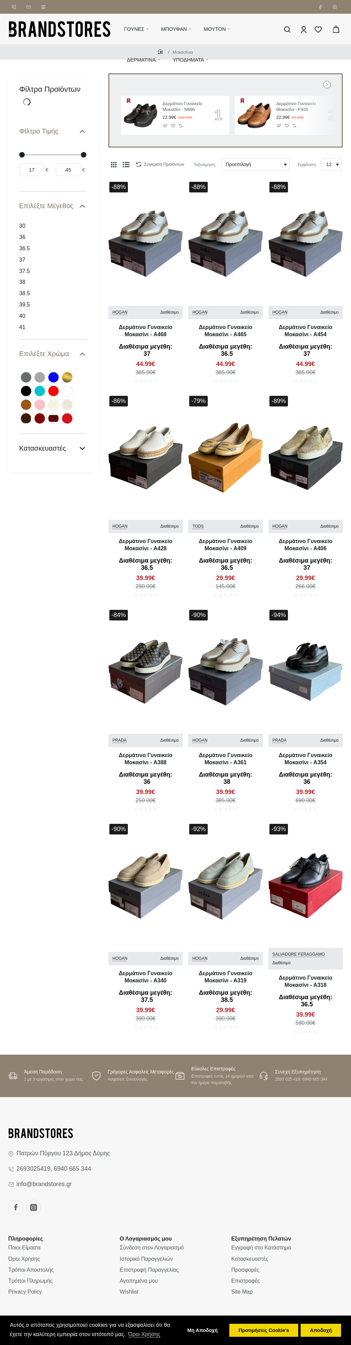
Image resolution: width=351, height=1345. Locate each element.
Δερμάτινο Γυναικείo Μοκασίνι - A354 (305, 758)
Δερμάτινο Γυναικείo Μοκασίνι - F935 (296, 106)
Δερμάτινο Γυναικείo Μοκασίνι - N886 (182, 106)
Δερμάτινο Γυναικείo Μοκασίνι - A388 (145, 758)
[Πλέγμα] (113, 164)
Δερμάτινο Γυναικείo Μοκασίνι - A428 (145, 544)
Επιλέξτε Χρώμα (44, 353)
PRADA (119, 740)
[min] (31, 169)
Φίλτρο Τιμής (38, 131)
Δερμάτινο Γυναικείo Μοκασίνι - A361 (225, 758)
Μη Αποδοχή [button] (202, 1330)
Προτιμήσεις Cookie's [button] (264, 1330)
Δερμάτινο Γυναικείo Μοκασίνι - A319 (225, 976)
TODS (198, 526)
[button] (165, 125)
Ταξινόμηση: (205, 164)
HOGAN (120, 312)
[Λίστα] (126, 164)
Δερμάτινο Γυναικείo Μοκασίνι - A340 (145, 976)
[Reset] (27, 102)
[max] (68, 169)
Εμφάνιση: (307, 164)
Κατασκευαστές (42, 448)
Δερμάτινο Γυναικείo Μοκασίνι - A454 (305, 330)
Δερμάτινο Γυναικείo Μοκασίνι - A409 (225, 544)
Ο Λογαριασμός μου (146, 1239)
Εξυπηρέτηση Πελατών (261, 1239)
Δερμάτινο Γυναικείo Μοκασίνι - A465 (225, 330)
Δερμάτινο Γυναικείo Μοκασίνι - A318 (305, 981)
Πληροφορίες (25, 1239)
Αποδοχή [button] (321, 1330)
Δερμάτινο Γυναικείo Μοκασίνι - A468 (145, 330)
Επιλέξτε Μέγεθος (46, 206)
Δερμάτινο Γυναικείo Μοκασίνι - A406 (305, 544)
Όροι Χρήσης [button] (144, 1334)
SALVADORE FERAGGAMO (299, 954)
